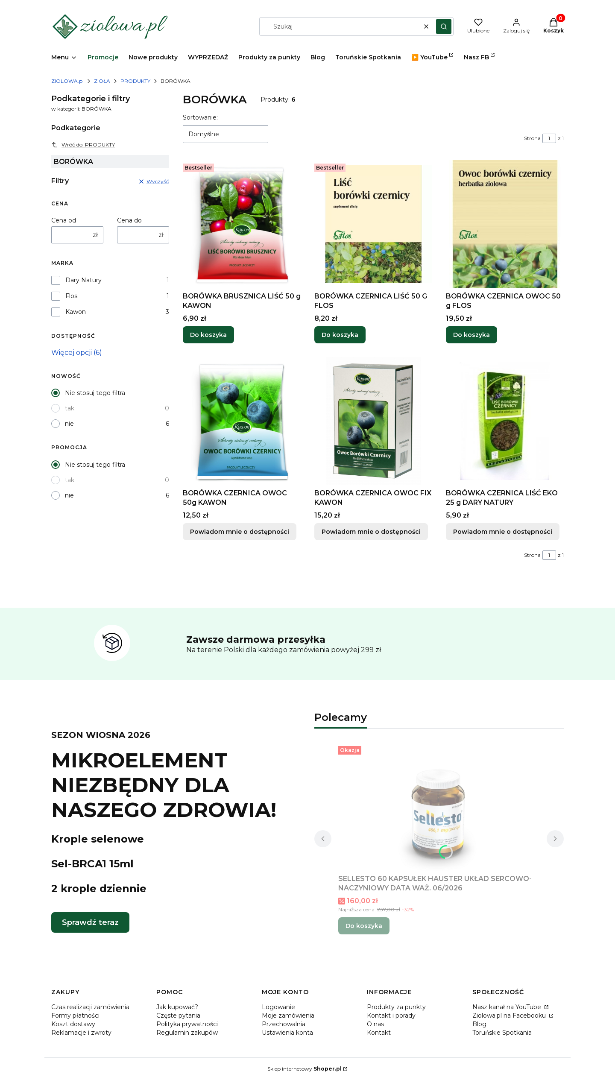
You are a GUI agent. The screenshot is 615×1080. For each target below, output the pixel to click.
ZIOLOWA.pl (67, 81)
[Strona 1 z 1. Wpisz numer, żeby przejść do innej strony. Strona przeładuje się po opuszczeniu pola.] (549, 138)
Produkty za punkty (396, 1007)
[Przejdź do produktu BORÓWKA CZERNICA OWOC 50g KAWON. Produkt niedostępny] (242, 421)
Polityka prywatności (187, 1024)
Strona (532, 138)
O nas (375, 1024)
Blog (479, 1024)
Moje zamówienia (288, 1015)
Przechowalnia (283, 1024)
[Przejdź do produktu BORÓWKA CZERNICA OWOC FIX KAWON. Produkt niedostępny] (373, 421)
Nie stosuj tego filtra (95, 393)
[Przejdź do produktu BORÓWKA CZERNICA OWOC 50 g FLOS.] (505, 224)
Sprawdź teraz (90, 922)
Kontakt (379, 1032)
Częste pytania (178, 1015)
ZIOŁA (102, 81)
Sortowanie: (200, 117)
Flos (71, 296)
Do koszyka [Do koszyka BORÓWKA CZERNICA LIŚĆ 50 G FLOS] (340, 335)
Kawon (75, 312)
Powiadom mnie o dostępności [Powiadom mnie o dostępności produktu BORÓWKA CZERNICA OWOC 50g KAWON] (239, 532)
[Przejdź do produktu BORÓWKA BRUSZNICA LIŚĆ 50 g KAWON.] (242, 224)
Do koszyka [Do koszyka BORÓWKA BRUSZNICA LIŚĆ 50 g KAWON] (208, 335)
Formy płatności (75, 1015)
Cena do (129, 220)
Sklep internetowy (304, 1068)
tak (69, 408)
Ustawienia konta (287, 1032)
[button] (443, 26)
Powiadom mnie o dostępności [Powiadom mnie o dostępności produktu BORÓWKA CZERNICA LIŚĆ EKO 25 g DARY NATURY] (502, 532)
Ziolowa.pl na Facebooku (510, 1015)
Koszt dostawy (73, 1024)
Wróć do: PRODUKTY (83, 144)
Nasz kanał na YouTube (507, 1007)
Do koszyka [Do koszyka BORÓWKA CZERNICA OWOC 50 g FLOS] (471, 335)
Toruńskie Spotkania (502, 1032)
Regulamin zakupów (187, 1032)
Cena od (63, 220)
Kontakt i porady (391, 1015)
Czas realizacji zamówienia (90, 1007)
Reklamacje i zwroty (81, 1032)
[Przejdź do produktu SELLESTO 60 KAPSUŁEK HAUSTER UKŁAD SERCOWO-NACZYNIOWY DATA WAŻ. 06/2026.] (439, 807)
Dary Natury (83, 280)
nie (69, 423)
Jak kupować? (177, 1007)
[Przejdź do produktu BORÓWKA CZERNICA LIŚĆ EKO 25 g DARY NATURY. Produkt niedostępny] (505, 421)
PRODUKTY (135, 81)
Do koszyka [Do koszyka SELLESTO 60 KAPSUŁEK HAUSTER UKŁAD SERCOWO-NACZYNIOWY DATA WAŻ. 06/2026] (364, 926)
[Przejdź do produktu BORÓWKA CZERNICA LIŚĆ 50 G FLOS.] (373, 224)
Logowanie (278, 1007)
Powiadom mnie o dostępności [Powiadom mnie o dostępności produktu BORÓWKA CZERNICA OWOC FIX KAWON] (371, 532)
